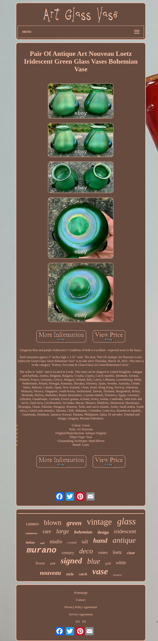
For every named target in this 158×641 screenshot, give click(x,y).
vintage (99, 521)
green (73, 522)
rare (47, 531)
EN (78, 621)
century (68, 552)
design (103, 532)
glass (126, 521)
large (62, 531)
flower (40, 563)
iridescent (125, 531)
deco (86, 551)
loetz (117, 552)
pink (53, 563)
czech (83, 574)
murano (41, 550)
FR (84, 621)
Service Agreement (81, 614)
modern (117, 574)
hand (100, 540)
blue (93, 561)
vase (100, 571)
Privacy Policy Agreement (80, 607)
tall (85, 541)
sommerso (31, 533)
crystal (72, 542)
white (121, 562)
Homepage (80, 592)
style (70, 574)
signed (71, 560)
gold (108, 563)
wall (42, 543)
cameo (32, 523)
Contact (81, 600)
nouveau (50, 573)
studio (56, 541)
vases (103, 552)
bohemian (83, 532)
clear (131, 553)
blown (53, 522)
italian (30, 542)
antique (124, 540)
